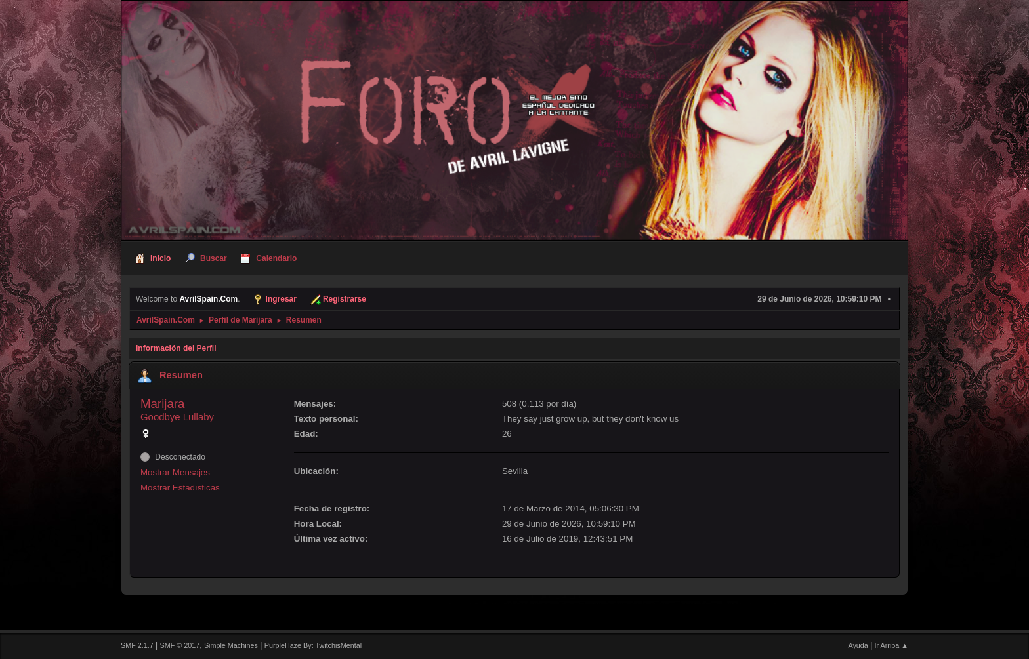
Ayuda (858, 645)
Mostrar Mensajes (175, 472)
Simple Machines (231, 645)
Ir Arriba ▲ (891, 645)
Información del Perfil (176, 348)
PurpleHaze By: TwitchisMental (313, 645)
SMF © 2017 (180, 645)
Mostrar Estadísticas (180, 487)
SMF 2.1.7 (137, 645)
